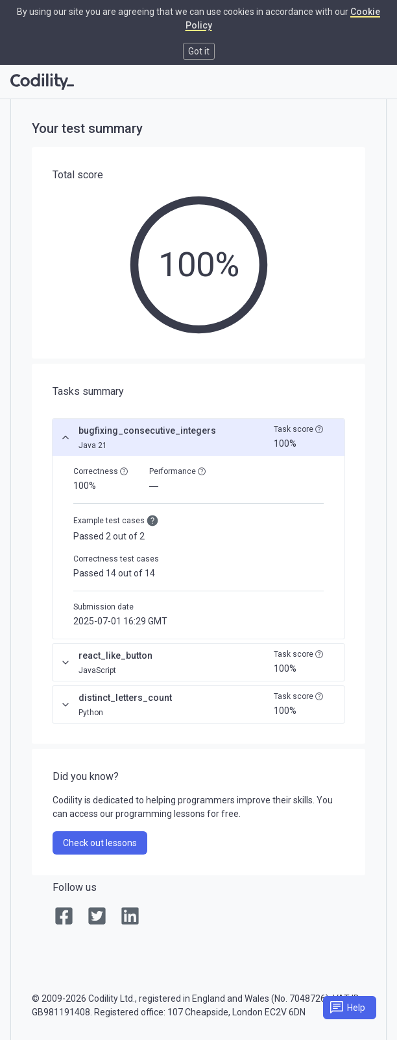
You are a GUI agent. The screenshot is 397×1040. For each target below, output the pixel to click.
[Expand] (65, 662)
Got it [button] (199, 51)
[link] (64, 917)
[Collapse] (65, 437)
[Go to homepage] (42, 81)
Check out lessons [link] (100, 843)
